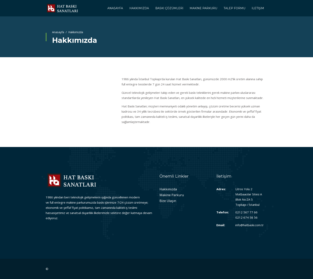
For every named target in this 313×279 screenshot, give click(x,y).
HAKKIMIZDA (139, 8)
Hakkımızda (168, 189)
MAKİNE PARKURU (203, 8)
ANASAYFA (115, 8)
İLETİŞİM (258, 8)
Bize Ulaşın (167, 201)
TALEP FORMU (234, 8)
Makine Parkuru (171, 195)
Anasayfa (58, 32)
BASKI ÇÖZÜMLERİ (169, 8)
